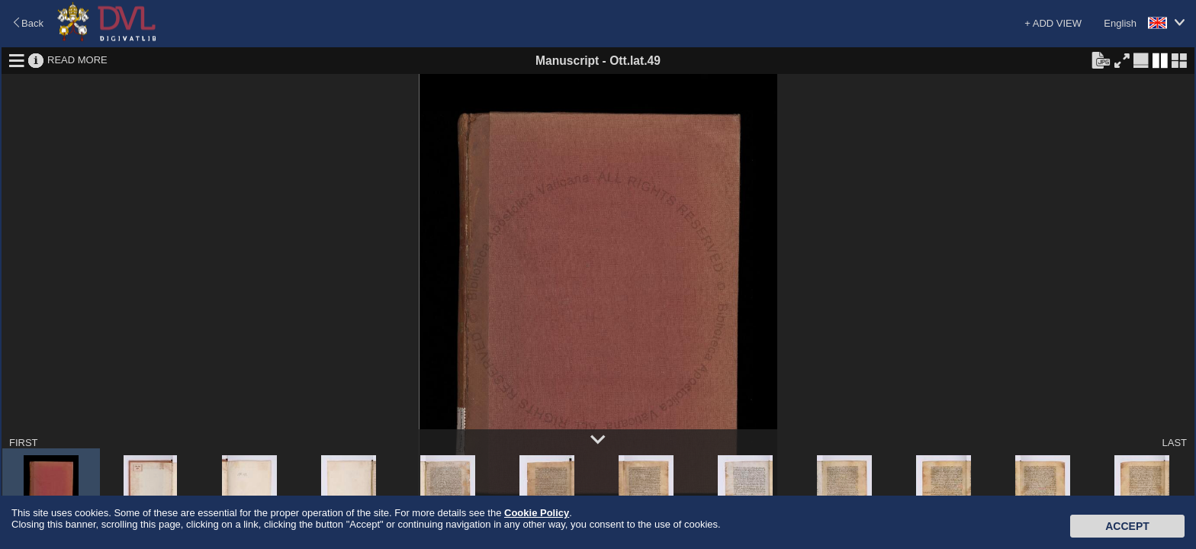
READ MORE (77, 60)
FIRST (23, 442)
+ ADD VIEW (1053, 23)
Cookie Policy (536, 512)
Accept (1127, 526)
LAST (1174, 442)
